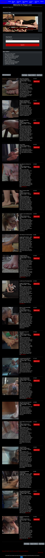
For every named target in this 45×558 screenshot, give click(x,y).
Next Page (39, 75)
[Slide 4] (19, 30)
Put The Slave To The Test (10, 58)
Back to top (40, 552)
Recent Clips (13, 2)
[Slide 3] (17, 30)
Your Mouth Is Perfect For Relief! (12, 56)
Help (7, 551)
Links (10, 551)
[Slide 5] (21, 30)
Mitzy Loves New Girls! (10, 60)
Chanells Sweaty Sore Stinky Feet (12, 61)
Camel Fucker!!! (8, 59)
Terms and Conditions (23, 551)
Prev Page (24, 75)
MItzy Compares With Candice (11, 57)
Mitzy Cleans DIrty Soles (10, 53)
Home (9, 1)
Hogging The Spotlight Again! (11, 62)
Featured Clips (19, 2)
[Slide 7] (26, 30)
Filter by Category (6, 74)
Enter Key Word (9, 39)
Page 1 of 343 (31, 75)
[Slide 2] (15, 30)
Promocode (15, 551)
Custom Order (31, 2)
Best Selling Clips (25, 2)
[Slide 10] (32, 30)
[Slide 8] (28, 30)
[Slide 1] (13, 30)
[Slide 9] (30, 30)
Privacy (3, 551)
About (41, 1)
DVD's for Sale (37, 2)
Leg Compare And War (10, 64)
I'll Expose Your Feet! (9, 55)
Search (22, 45)
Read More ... (24, 186)
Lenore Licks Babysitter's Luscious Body (22, 28)
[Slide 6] (23, 30)
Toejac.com (4, 2)
